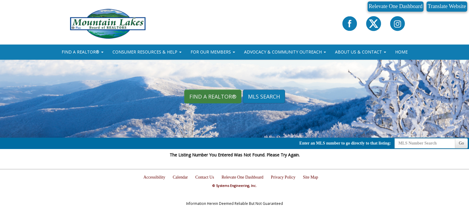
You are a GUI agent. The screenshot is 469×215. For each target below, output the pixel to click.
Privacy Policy (283, 177)
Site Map (310, 177)
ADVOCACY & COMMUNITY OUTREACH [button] (285, 52)
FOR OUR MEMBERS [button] (213, 52)
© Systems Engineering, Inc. (234, 185)
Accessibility (154, 177)
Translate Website (447, 6)
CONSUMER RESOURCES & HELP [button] (147, 52)
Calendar (180, 177)
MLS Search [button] (264, 96)
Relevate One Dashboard (396, 6)
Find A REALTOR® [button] (212, 96)
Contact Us (204, 177)
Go (461, 143)
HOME (401, 52)
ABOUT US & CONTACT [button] (360, 52)
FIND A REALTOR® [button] (82, 52)
